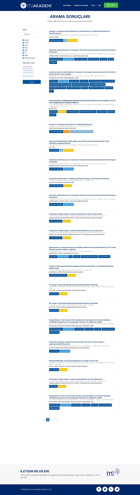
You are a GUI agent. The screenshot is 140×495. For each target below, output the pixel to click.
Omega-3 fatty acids (80, 59)
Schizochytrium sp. (72, 111)
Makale (27, 40)
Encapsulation (79, 329)
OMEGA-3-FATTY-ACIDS (96, 88)
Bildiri (26, 55)
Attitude (111, 59)
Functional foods (93, 59)
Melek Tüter (53, 386)
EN (100, 5)
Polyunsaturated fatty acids (87, 111)
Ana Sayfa (67, 5)
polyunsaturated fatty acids (80, 84)
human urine (84, 81)
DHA (70, 256)
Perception (53, 62)
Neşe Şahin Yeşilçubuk (56, 40)
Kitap (26, 48)
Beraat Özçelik (54, 150)
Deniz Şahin (53, 111)
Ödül (26, 50)
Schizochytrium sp (104, 256)
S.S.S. (93, 5)
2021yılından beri (28, 73)
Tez (26, 53)
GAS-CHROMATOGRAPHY (97, 84)
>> (58, 420)
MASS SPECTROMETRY (73, 88)
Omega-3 (52, 115)
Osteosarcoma (102, 111)
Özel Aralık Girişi (28, 76)
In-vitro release (54, 332)
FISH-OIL (84, 88)
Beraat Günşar (54, 293)
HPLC (51, 91)
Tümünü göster (27, 66)
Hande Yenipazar (54, 405)
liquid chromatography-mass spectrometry (102, 81)
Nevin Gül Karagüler (55, 221)
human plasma (74, 81)
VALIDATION (108, 88)
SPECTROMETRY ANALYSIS (57, 88)
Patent (27, 43)
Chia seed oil (89, 329)
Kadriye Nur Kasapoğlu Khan (58, 275)
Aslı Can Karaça (54, 351)
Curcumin (97, 329)
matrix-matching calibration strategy (60, 84)
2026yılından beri (28, 69)
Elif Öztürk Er (53, 81)
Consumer (103, 59)
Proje (26, 45)
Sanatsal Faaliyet (30, 58)
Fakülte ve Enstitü (81, 5)
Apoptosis (111, 111)
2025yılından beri (28, 71)
